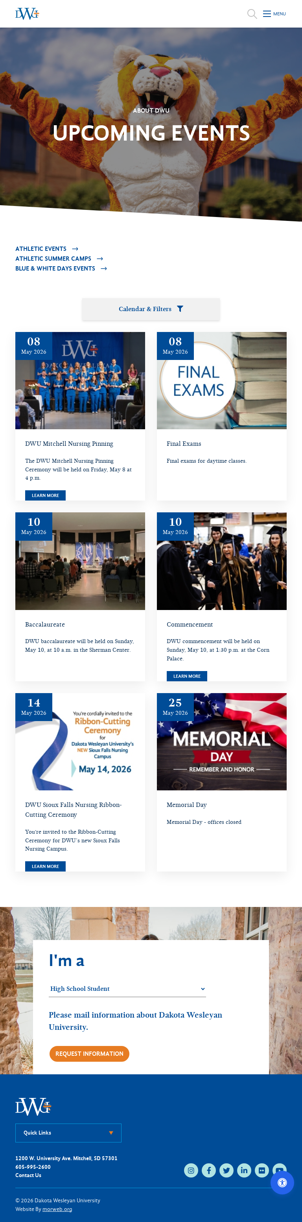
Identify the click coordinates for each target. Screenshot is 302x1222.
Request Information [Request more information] (89, 1053)
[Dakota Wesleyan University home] (27, 14)
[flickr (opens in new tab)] (262, 1170)
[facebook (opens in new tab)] (209, 1170)
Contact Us (28, 1175)
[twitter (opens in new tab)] (226, 1170)
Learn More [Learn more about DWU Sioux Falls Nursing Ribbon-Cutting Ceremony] (45, 866)
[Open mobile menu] (275, 14)
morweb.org (57, 1209)
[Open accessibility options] (282, 1182)
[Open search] (252, 14)
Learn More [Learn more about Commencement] (187, 676)
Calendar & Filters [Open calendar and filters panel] (151, 309)
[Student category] (127, 989)
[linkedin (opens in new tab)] (244, 1170)
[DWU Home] (33, 1106)
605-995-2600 (33, 1167)
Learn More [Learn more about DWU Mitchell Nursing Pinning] (45, 495)
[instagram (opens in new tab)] (191, 1170)
